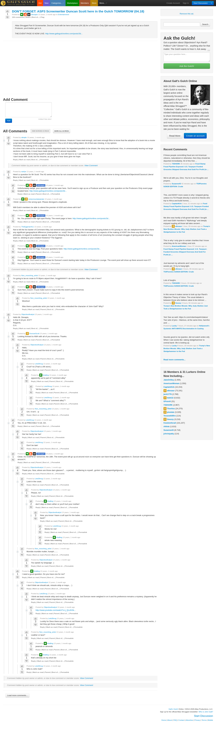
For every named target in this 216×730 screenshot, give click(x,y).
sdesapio (34, 14)
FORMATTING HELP (44, 119)
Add (8, 120)
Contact (181, 720)
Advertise (189, 720)
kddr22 (170, 398)
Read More (174, 135)
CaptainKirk (177, 203)
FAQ (175, 720)
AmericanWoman (179, 246)
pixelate (170, 412)
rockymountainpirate (36, 199)
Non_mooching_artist (29, 275)
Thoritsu (171, 408)
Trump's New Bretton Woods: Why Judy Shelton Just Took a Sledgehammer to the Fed (187, 229)
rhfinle (167, 426)
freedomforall (170, 423)
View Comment (91, 165)
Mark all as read (61, 131)
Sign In (186, 3)
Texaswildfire (170, 416)
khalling (46, 375)
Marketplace (72, 3)
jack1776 (168, 394)
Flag (42, 17)
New (46, 3)
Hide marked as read (40, 131)
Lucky (174, 326)
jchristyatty (169, 434)
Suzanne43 (176, 184)
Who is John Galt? (206, 712)
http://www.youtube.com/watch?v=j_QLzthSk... (56, 610)
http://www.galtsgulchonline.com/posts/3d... (64, 33)
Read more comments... (175, 359)
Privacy (197, 720)
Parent (38, 194)
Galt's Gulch (173, 709)
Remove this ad (186, 14)
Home (163, 720)
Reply (15, 159)
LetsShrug (39, 364)
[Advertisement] (80, 65)
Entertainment (63, 14)
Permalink (44, 159)
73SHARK (176, 164)
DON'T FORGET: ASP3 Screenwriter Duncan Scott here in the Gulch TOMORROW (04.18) (78, 11)
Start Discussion (201, 3)
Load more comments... (17, 695)
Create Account (173, 3)
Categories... (57, 3)
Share (28, 17)
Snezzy (178, 303)
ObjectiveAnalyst (27, 314)
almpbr (24, 137)
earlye (23, 171)
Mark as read (24, 159)
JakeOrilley (169, 380)
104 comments (18, 17)
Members (85, 3)
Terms (204, 720)
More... (103, 3)
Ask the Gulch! (186, 66)
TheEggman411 (27, 227)
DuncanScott (34, 333)
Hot (40, 3)
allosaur (178, 226)
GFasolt (167, 401)
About (169, 720)
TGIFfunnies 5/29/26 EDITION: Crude (179, 272)
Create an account (195, 135)
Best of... (35, 17)
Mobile (210, 720)
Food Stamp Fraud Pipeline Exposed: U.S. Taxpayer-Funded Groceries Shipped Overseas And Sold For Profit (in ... (186, 166)
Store (94, 3)
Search (205, 24)
